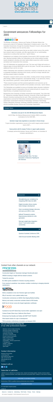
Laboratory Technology (8, 333)
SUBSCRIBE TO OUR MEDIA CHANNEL (26, 378)
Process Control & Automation (9, 336)
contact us (3, 388)
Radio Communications (8, 337)
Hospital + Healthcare (8, 343)
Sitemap (38, 392)
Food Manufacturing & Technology (10, 331)
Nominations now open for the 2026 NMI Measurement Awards (27, 113)
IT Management (6, 342)
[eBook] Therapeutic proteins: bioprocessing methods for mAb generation (28, 216)
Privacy (29, 392)
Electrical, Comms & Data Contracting (11, 329)
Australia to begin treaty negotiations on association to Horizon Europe (27, 121)
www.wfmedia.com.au (6, 359)
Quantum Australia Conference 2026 (29, 233)
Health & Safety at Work (8, 339)
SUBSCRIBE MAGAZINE (26, 383)
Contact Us (10, 392)
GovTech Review (6, 345)
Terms (33, 392)
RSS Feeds (23, 392)
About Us (4, 392)
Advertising (17, 392)
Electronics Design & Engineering (10, 330)
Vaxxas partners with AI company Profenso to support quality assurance (27, 129)
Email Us (3, 360)
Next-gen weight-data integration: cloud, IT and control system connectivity (28, 223)
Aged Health (5, 346)
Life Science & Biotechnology (9, 334)
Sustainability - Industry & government (11, 340)
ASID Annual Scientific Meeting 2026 (29, 236)
